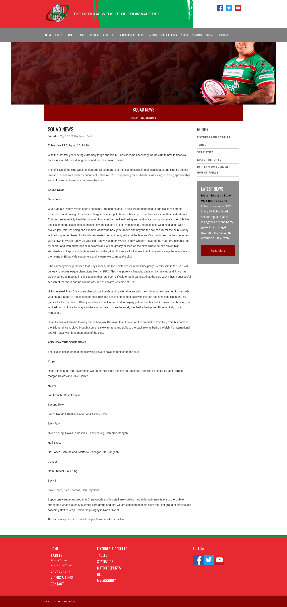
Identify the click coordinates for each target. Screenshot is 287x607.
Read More (218, 250)
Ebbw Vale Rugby (85, 519)
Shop (105, 35)
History (223, 35)
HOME (134, 117)
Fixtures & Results (112, 548)
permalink (118, 519)
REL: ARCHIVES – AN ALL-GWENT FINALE (214, 169)
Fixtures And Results (213, 137)
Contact (210, 35)
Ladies (82, 35)
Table (201, 145)
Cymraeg (197, 35)
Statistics (205, 152)
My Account (106, 580)
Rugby (59, 35)
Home (48, 35)
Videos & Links (62, 577)
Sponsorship (127, 35)
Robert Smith (86, 136)
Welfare (94, 35)
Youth (184, 35)
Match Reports (209, 160)
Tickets (70, 35)
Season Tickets (59, 560)
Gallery (152, 35)
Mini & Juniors (169, 35)
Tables (102, 555)
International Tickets (62, 565)
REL (114, 35)
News (141, 35)
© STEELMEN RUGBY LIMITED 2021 (60, 601)
